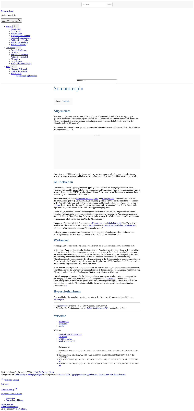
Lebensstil (15, 52)
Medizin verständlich (19, 42)
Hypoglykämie (108, 199)
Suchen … (81, 81)
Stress (96, 199)
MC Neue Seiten (65, 339)
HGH (68, 374)
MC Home (63, 337)
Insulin (61, 326)
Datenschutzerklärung (9, 407)
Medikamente (16, 33)
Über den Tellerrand (19, 69)
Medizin (9, 26)
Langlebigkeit (16, 61)
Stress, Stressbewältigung (21, 63)
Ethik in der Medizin (19, 71)
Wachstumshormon (117, 374)
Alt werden (15, 59)
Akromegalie (59, 299)
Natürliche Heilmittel (19, 57)
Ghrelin (57, 205)
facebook (63, 306)
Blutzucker (63, 324)
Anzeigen (66, 101)
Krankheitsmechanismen (20, 38)
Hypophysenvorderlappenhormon (84, 374)
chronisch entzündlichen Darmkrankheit (120, 225)
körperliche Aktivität (84, 199)
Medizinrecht (16, 74)
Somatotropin (103, 374)
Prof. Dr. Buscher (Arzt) (44, 372)
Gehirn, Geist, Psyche (19, 40)
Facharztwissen (7, 11)
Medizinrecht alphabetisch (26, 76)
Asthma (92, 225)
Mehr (8, 67)
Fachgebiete (15, 29)
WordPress (22, 409)
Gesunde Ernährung (19, 50)
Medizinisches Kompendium (70, 334)
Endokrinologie (20, 374)
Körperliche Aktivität (19, 55)
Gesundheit (10, 48)
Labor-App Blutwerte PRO (97, 308)
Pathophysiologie (35, 374)
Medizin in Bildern (18, 45)
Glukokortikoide (114, 223)
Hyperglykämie (98, 223)
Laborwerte (15, 31)
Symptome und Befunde (20, 36)
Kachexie (111, 278)
